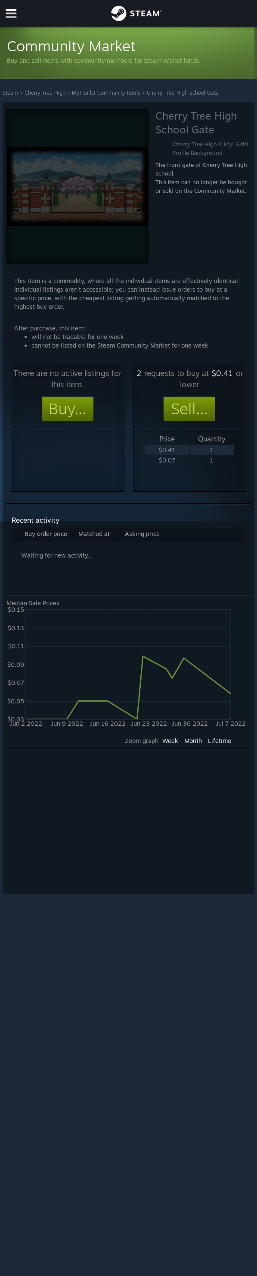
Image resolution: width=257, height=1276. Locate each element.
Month (193, 740)
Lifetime (219, 740)
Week (170, 740)
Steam (10, 92)
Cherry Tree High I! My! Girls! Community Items (82, 92)
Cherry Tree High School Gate (183, 92)
